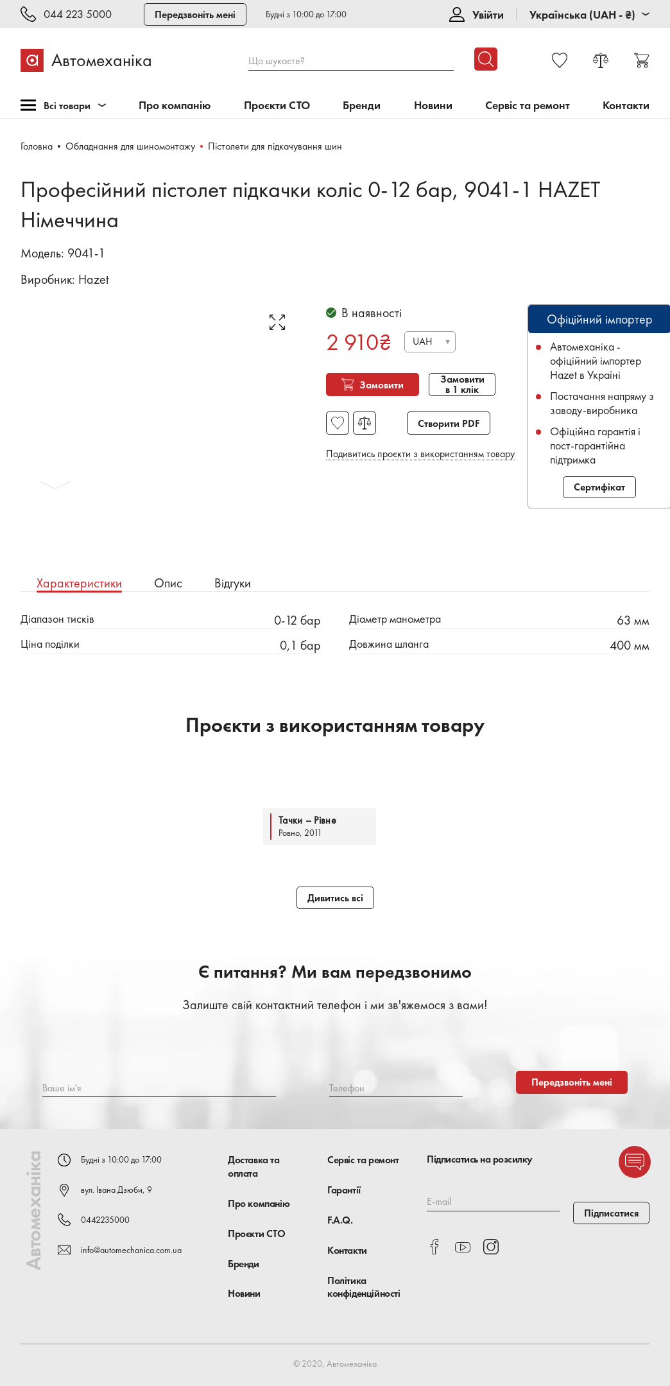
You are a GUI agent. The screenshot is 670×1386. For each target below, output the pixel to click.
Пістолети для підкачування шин (275, 146)
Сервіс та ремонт (527, 105)
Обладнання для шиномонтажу (130, 146)
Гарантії (344, 1190)
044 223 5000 (78, 14)
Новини (433, 105)
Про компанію (175, 105)
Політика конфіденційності (363, 1287)
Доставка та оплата (254, 1166)
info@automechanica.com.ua (131, 1250)
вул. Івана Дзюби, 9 (116, 1189)
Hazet (93, 279)
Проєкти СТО (277, 105)
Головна (37, 146)
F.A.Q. (340, 1220)
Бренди (362, 105)
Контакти (626, 105)
